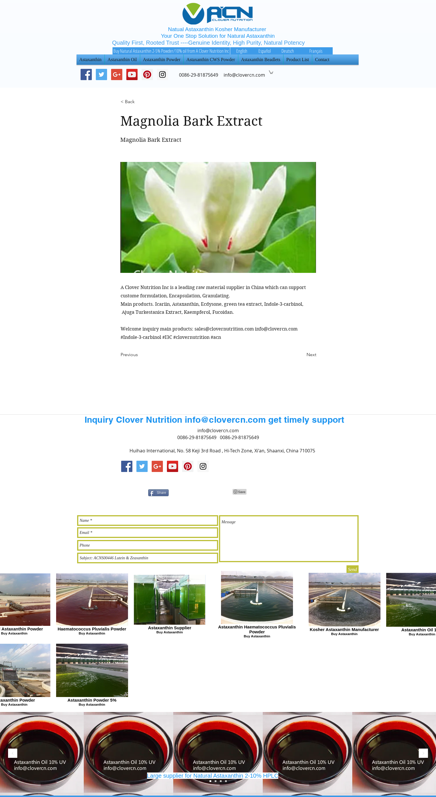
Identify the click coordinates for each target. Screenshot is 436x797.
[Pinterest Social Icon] (147, 74)
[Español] (264, 50)
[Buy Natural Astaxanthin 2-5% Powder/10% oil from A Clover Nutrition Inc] (171, 50)
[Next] (302, 355)
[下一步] (423, 754)
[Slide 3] (210, 781)
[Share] (158, 492)
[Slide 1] (221, 781)
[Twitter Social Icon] (101, 74)
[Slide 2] (215, 781)
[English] (241, 50)
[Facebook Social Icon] (86, 74)
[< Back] (140, 102)
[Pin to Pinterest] (240, 492)
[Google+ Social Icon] (116, 74)
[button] (271, 72)
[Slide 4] (226, 781)
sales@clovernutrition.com (224, 329)
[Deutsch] (287, 50)
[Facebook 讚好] (300, 492)
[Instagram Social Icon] (203, 466)
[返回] (12, 754)
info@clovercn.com (276, 329)
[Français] (316, 50)
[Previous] (140, 355)
